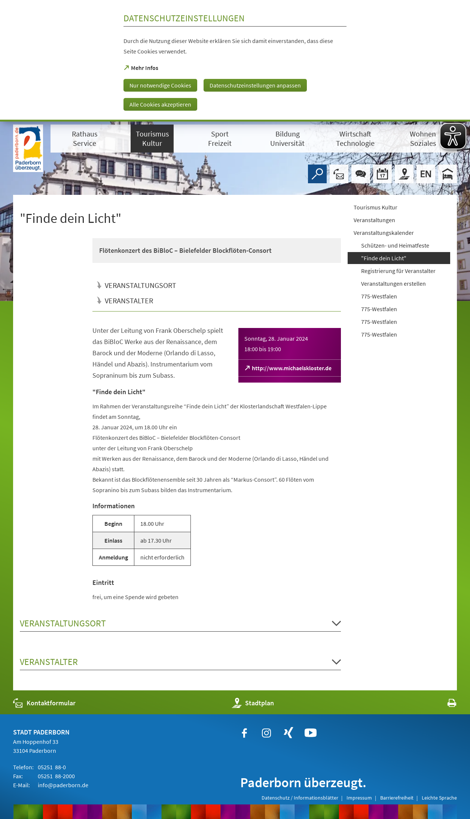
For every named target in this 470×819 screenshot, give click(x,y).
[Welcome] (425, 174)
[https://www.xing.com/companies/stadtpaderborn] (288, 733)
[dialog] (235, 61)
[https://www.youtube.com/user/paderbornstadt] (311, 733)
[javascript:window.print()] (445, 705)
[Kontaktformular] (339, 174)
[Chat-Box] (360, 174)
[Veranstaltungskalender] (382, 174)
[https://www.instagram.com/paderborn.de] (266, 733)
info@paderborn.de (62, 785)
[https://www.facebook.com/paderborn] (244, 733)
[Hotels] (447, 174)
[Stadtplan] (404, 174)
